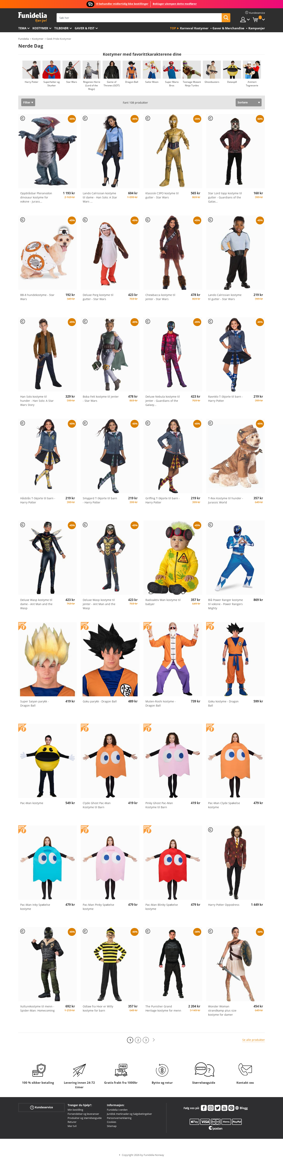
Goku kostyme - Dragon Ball (223, 703)
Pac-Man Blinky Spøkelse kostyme (161, 907)
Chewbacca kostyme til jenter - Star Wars (160, 297)
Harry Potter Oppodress (223, 905)
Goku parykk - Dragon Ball (100, 701)
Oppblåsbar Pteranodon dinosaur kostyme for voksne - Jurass (36, 197)
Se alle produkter (253, 1040)
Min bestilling (75, 1109)
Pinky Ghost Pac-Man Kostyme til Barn (159, 805)
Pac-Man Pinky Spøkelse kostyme (98, 907)
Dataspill (232, 82)
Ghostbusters (211, 82)
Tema (22, 28)
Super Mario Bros (171, 83)
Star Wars (71, 82)
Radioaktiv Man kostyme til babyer (163, 602)
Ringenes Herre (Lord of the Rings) (91, 85)
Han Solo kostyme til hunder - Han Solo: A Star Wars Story (37, 401)
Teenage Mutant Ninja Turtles (192, 83)
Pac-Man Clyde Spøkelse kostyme (224, 805)
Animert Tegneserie (252, 83)
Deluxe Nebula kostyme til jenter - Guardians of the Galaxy (162, 401)
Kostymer (40, 28)
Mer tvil (72, 1126)
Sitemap (112, 1126)
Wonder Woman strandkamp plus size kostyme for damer (222, 1010)
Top (173, 28)
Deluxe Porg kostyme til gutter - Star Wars (98, 297)
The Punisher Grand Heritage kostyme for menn (163, 1008)
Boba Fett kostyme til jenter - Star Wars (101, 399)
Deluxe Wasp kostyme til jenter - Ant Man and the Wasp (99, 604)
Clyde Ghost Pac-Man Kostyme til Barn (97, 805)
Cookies (111, 1122)
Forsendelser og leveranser (83, 1114)
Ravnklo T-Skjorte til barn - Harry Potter (225, 399)
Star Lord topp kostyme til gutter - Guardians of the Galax (225, 197)
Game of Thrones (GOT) (112, 83)
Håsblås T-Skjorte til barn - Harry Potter (37, 500)
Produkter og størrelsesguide (85, 1118)
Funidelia (23, 39)
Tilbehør (61, 28)
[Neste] (154, 1040)
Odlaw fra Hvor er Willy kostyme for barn (98, 1008)
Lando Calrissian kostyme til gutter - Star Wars (225, 297)
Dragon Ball (131, 82)
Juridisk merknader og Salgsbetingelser (129, 1114)
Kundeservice (41, 1107)
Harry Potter (31, 82)
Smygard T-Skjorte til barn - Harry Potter (100, 500)
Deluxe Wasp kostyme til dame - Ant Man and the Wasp (36, 604)
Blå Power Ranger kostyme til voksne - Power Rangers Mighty (225, 604)
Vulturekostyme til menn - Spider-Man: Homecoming (37, 1008)
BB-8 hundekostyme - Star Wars (37, 297)
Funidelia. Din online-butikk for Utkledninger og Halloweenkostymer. (32, 17)
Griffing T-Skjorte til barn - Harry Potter (162, 500)
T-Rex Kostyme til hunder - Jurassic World (225, 500)
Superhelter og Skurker (51, 83)
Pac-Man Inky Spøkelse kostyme (35, 907)
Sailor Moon (151, 82)
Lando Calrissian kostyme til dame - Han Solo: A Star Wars (100, 197)
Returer (72, 1122)
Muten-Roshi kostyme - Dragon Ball (160, 703)
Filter (26, 102)
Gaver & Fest (85, 28)
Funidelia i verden (117, 1109)
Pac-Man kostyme (31, 803)
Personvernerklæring (119, 1118)
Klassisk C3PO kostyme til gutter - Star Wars (162, 195)
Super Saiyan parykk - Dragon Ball (34, 703)
